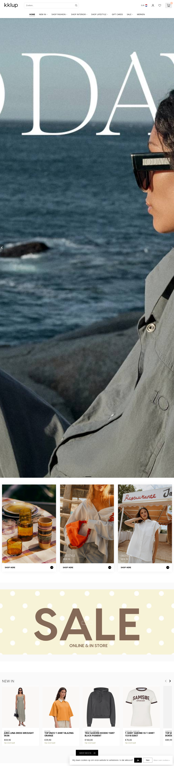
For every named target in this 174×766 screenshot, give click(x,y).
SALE (129, 14)
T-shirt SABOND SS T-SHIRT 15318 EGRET (140, 734)
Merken (141, 14)
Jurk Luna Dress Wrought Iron (19, 734)
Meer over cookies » (162, 760)
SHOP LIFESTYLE (98, 14)
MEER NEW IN (87, 753)
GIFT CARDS (117, 14)
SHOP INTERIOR (78, 14)
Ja (138, 760)
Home (32, 14)
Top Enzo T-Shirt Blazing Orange (59, 734)
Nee (148, 760)
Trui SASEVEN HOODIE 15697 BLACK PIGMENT (99, 734)
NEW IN (42, 14)
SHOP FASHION (59, 14)
